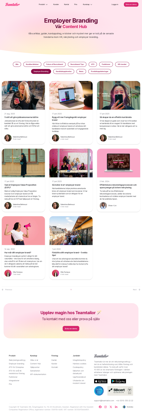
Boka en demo (131, 4)
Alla (17, 64)
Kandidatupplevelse (64, 71)
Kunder (54, 364)
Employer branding (16, 364)
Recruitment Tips (77, 64)
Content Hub (35, 364)
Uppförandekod (79, 377)
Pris (10, 384)
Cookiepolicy (78, 367)
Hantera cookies (79, 364)
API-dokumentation (38, 374)
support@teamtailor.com (104, 400)
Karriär (54, 360)
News (81, 71)
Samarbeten (35, 371)
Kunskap (87, 4)
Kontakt (54, 367)
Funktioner (106, 64)
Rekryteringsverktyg (17, 360)
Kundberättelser (32, 64)
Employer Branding (41, 71)
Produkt (43, 4)
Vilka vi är (34, 360)
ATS (92, 64)
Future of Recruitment (54, 64)
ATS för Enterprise (16, 367)
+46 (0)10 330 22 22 (124, 400)
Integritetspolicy (79, 360)
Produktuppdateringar (99, 71)
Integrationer (14, 380)
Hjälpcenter (34, 367)
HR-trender (122, 64)
